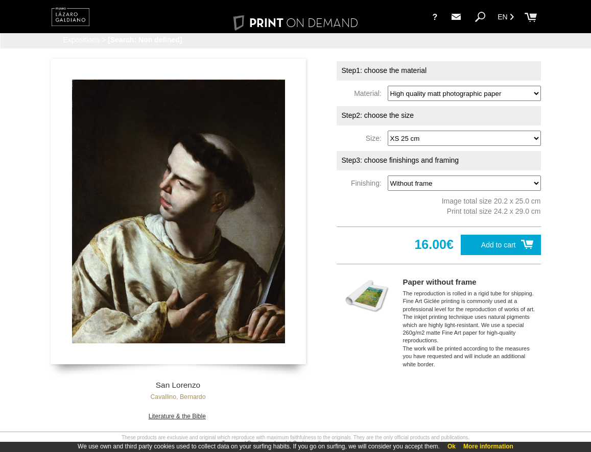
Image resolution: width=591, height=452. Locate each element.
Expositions (81, 40)
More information (488, 446)
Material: (369, 93)
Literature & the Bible (177, 416)
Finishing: (368, 183)
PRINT (295, 22)
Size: (376, 138)
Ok (451, 446)
